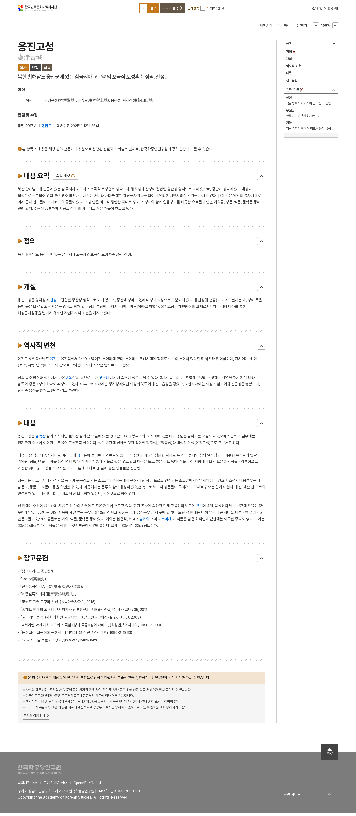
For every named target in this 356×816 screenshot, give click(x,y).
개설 (289, 61)
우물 (199, 508)
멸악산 (40, 439)
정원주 (47, 128)
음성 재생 (63, 178)
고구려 (104, 380)
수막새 (166, 521)
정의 (289, 54)
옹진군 (55, 361)
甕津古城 (30, 60)
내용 (289, 76)
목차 (289, 46)
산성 (53, 302)
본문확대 (316, 28)
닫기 (261, 179)
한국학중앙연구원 (39, 772)
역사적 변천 (294, 69)
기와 (69, 380)
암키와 (145, 521)
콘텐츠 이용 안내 (34, 718)
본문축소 (335, 28)
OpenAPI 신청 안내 (88, 785)
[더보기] (311, 137)
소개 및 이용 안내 (325, 10)
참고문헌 (292, 83)
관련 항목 (295, 93)
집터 (80, 458)
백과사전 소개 (27, 785)
